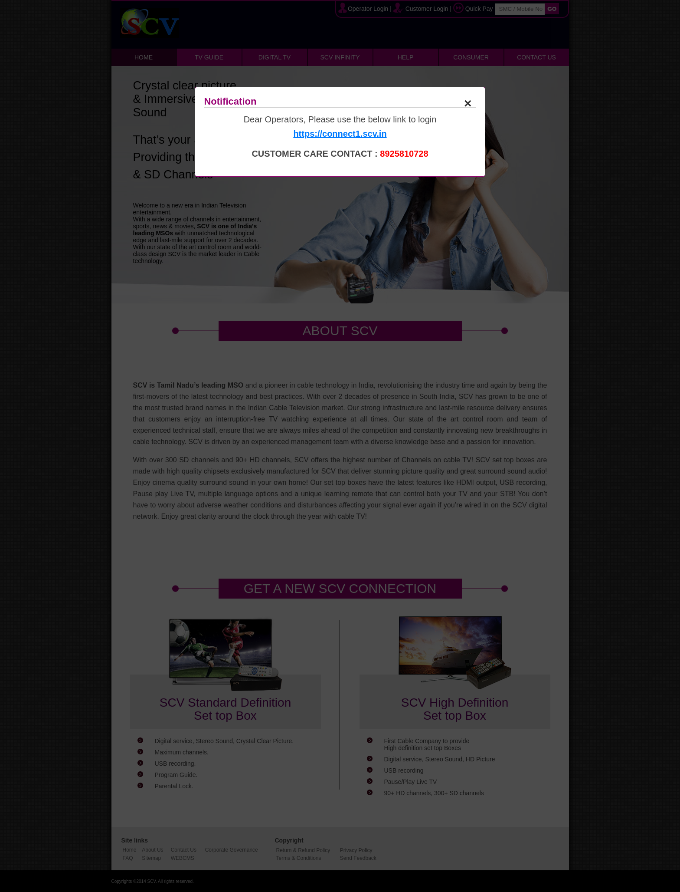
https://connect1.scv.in (339, 133)
